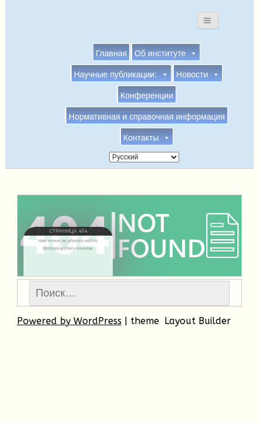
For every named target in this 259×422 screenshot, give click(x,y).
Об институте (165, 53)
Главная (111, 53)
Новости (198, 74)
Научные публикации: (121, 74)
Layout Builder (197, 320)
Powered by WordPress (69, 320)
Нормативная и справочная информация (147, 116)
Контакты (146, 137)
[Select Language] (144, 157)
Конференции (146, 95)
